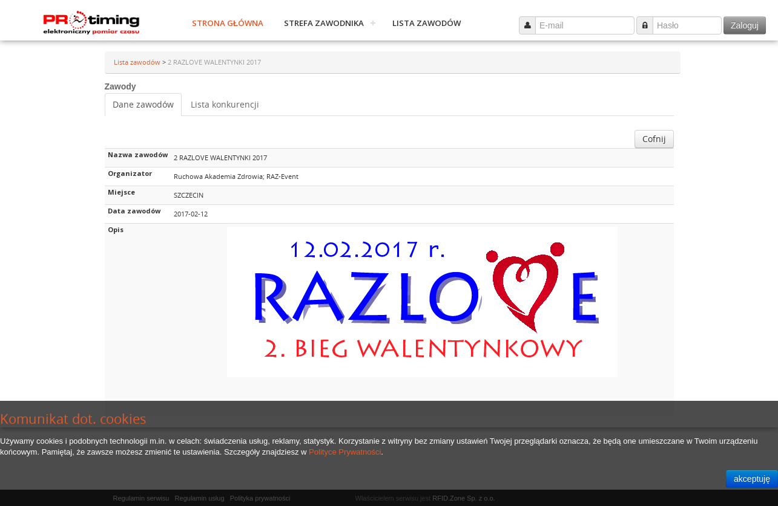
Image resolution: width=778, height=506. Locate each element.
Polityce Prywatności (345, 451)
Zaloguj (745, 25)
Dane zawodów (143, 104)
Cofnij (654, 138)
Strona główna (227, 23)
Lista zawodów (426, 23)
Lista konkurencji (225, 104)
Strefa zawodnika (324, 23)
